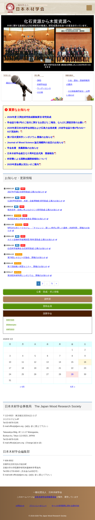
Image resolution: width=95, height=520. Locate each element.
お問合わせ (20, 506)
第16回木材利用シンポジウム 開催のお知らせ (28, 275)
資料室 (47, 299)
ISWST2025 (10, 320)
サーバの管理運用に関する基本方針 (65, 506)
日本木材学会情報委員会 (45, 497)
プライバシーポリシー (38, 506)
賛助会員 (47, 306)
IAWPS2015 (10, 329)
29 (72, 374)
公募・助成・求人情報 (47, 292)
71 (52, 283)
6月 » (72, 387)
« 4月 (22, 387)
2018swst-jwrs (11, 325)
